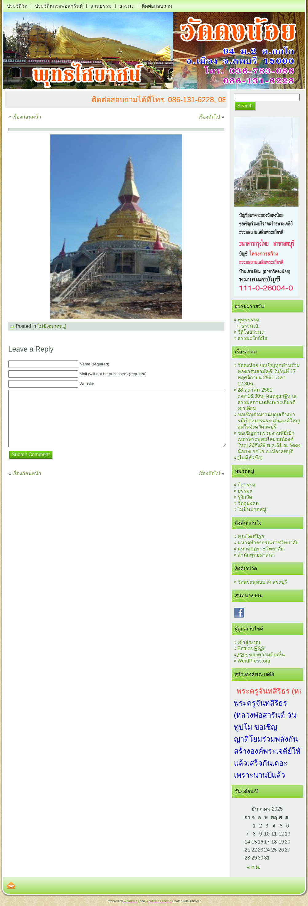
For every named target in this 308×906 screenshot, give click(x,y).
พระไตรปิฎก (251, 536)
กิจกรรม (246, 484)
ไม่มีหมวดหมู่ (52, 326)
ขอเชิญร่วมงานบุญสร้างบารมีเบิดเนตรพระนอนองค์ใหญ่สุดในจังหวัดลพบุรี (269, 420)
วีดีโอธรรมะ (251, 332)
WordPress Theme (158, 901)
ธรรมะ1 (250, 325)
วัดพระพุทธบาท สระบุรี (262, 582)
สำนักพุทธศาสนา (256, 555)
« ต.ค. (253, 867)
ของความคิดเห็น (261, 654)
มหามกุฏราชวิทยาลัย (260, 548)
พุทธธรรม (248, 319)
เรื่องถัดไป (209, 116)
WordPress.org (254, 660)
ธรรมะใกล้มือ (252, 338)
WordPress (131, 901)
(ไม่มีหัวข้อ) (250, 457)
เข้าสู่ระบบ (249, 642)
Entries (251, 648)
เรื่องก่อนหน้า (26, 116)
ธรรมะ (245, 490)
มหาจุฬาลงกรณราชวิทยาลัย (268, 542)
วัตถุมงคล (248, 503)
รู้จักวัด (245, 497)
